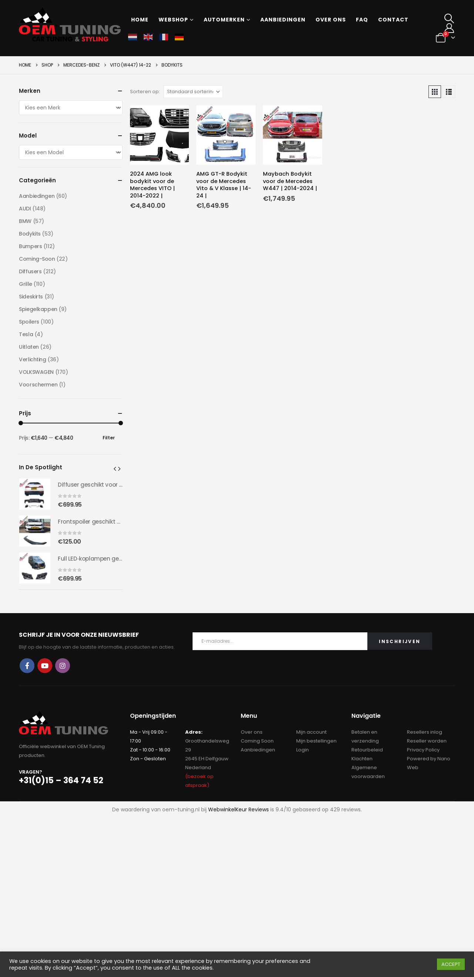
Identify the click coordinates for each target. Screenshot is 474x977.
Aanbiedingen (283, 19)
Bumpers (30, 246)
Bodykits (30, 233)
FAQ (362, 19)
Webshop (173, 19)
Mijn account (311, 732)
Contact (393, 19)
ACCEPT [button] (450, 964)
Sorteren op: (145, 91)
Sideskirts (31, 296)
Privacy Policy (423, 749)
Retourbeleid (367, 749)
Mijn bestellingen (316, 740)
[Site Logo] (70, 24)
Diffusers (30, 271)
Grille (25, 284)
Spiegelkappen (38, 309)
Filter (109, 438)
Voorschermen (38, 384)
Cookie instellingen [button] (406, 964)
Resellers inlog (424, 732)
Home (139, 19)
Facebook (27, 665)
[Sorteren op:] (193, 91)
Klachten (362, 758)
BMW (25, 221)
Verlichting (32, 359)
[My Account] (449, 28)
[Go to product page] (159, 135)
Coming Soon (257, 740)
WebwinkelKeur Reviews (238, 809)
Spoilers (29, 321)
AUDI (25, 208)
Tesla (26, 334)
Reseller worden (427, 740)
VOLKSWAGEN (36, 372)
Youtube (44, 665)
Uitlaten (29, 347)
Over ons (331, 19)
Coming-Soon (37, 259)
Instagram (62, 665)
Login (302, 749)
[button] (449, 18)
